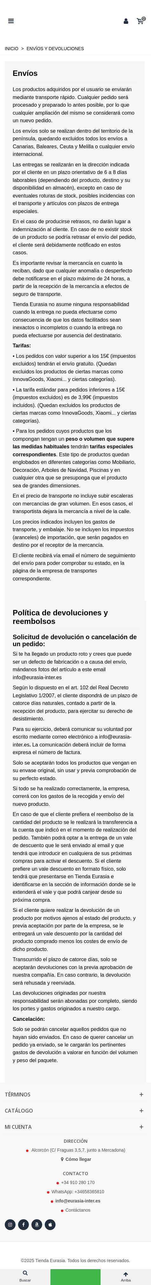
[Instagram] (10, 1224)
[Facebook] (23, 1224)
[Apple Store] (50, 1224)
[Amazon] (36, 1224)
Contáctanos (77, 1210)
